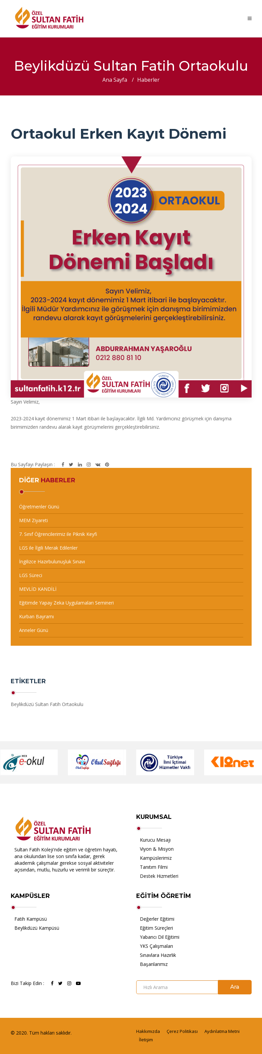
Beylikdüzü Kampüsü (36, 928)
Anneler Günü (33, 630)
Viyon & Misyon (157, 849)
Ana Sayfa (114, 79)
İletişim (146, 1040)
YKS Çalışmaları (156, 946)
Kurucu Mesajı (155, 840)
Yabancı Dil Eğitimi (159, 937)
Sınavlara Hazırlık (158, 955)
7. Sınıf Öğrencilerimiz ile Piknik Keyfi (58, 534)
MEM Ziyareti (33, 520)
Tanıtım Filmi (154, 867)
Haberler (148, 79)
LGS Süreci (30, 575)
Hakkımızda (148, 1031)
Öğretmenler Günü (39, 506)
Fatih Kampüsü (30, 919)
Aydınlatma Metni (222, 1031)
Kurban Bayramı (36, 616)
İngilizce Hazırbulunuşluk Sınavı (52, 561)
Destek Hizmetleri (159, 876)
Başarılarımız (154, 964)
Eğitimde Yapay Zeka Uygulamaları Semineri (66, 603)
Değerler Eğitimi (157, 919)
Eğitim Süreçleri (156, 928)
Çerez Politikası (182, 1031)
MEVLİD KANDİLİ (38, 589)
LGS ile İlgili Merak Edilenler (48, 548)
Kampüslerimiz (156, 858)
